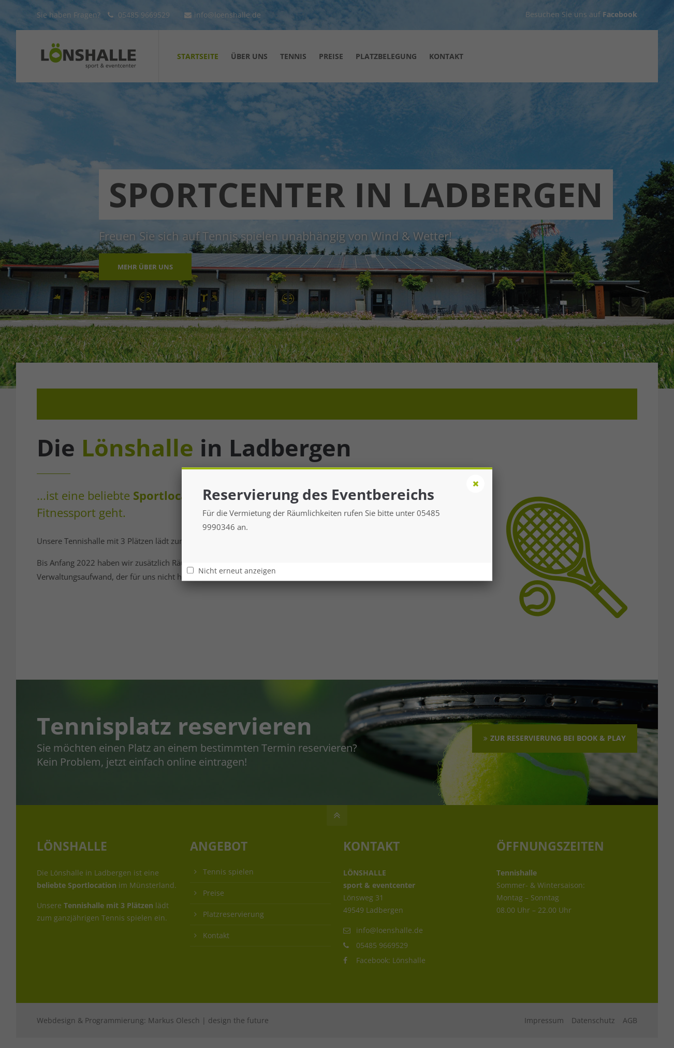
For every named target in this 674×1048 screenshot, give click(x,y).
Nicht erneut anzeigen (237, 571)
